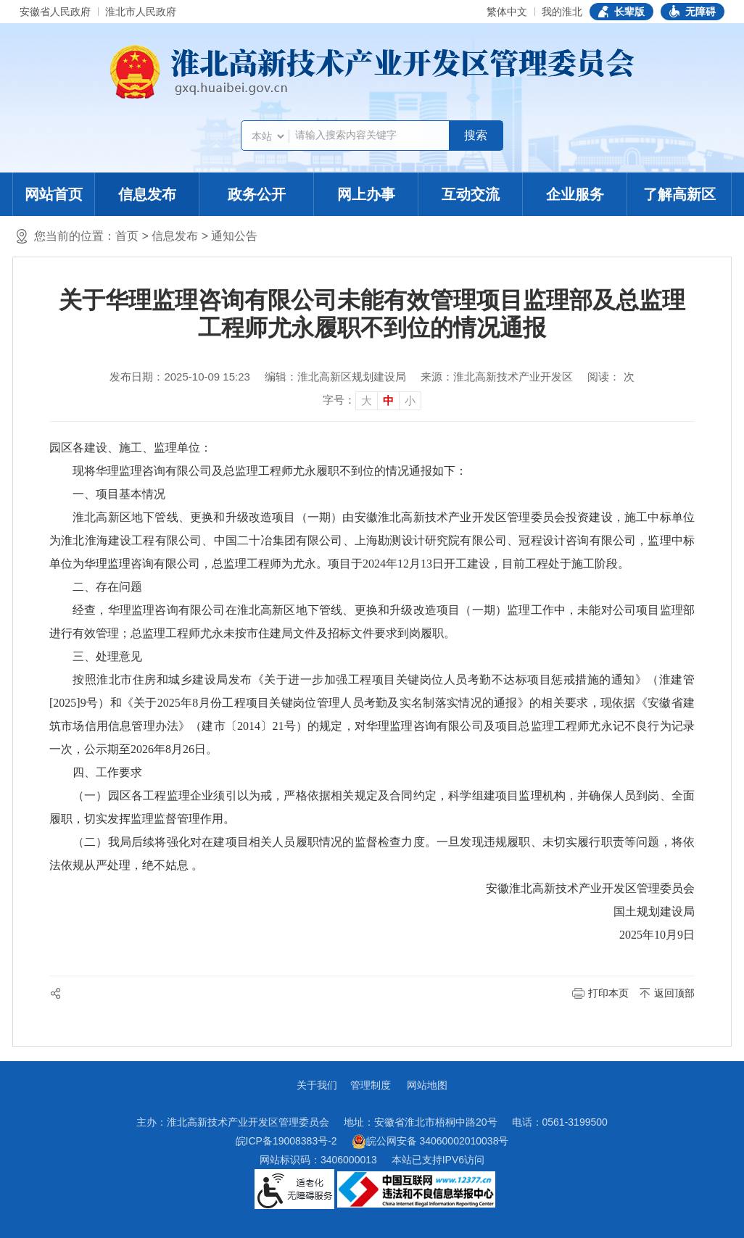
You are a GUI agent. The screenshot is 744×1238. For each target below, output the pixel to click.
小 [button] (410, 400)
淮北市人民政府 (140, 11)
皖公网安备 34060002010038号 (430, 1141)
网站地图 (427, 1085)
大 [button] (366, 400)
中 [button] (388, 400)
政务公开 (257, 194)
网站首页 (54, 194)
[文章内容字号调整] (372, 400)
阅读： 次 (610, 376)
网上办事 (366, 194)
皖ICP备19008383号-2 (286, 1141)
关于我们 (317, 1085)
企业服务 (575, 194)
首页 (127, 236)
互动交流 (471, 194)
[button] (621, 11)
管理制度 (370, 1085)
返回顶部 (674, 993)
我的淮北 (562, 11)
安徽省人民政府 (55, 11)
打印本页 (608, 993)
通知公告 (234, 236)
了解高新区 (679, 194)
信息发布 (147, 194)
